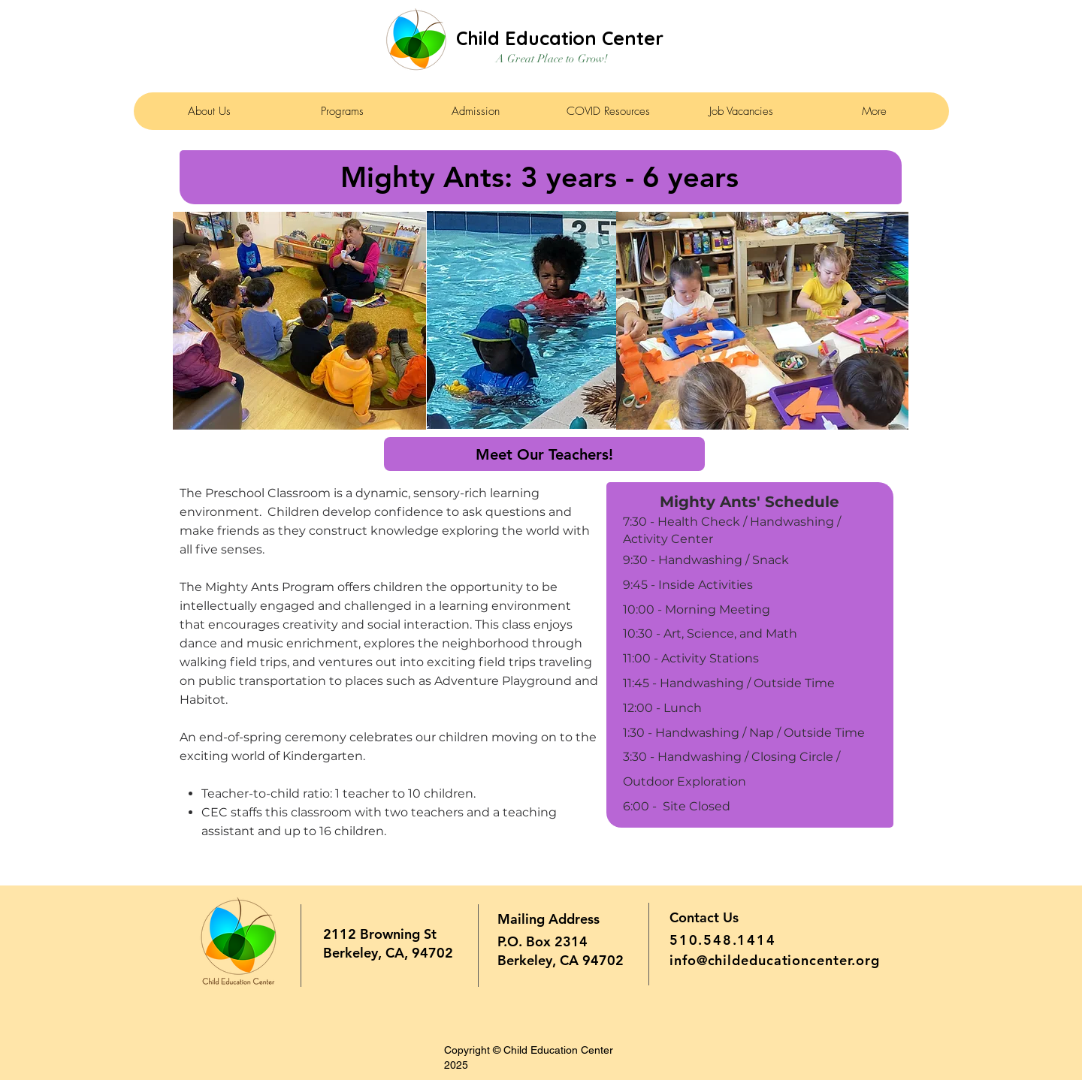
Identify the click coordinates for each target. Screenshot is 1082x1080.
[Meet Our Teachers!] (544, 454)
